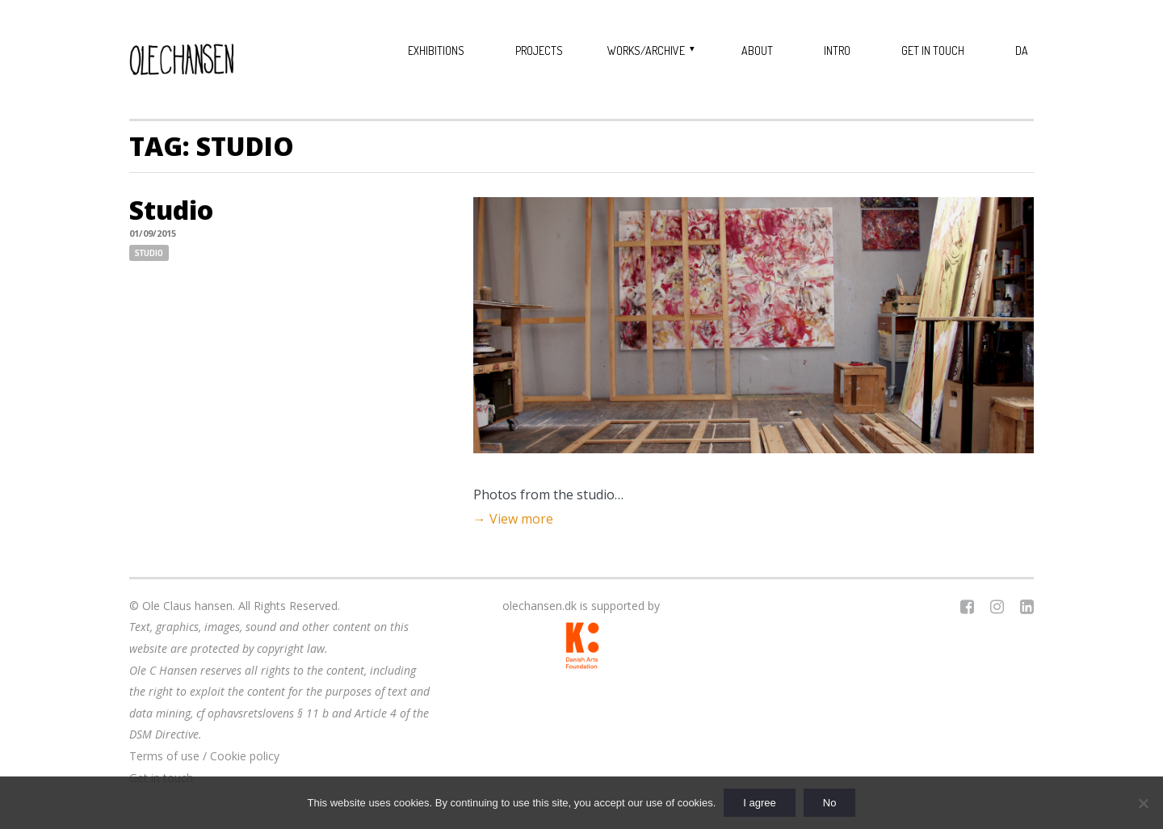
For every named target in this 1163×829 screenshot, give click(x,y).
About (757, 50)
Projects (539, 50)
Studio (171, 209)
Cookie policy (244, 756)
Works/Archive (646, 50)
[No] (1143, 803)
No (830, 803)
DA (1021, 50)
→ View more (513, 519)
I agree (759, 803)
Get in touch (932, 50)
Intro (837, 50)
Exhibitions (436, 50)
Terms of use (164, 756)
